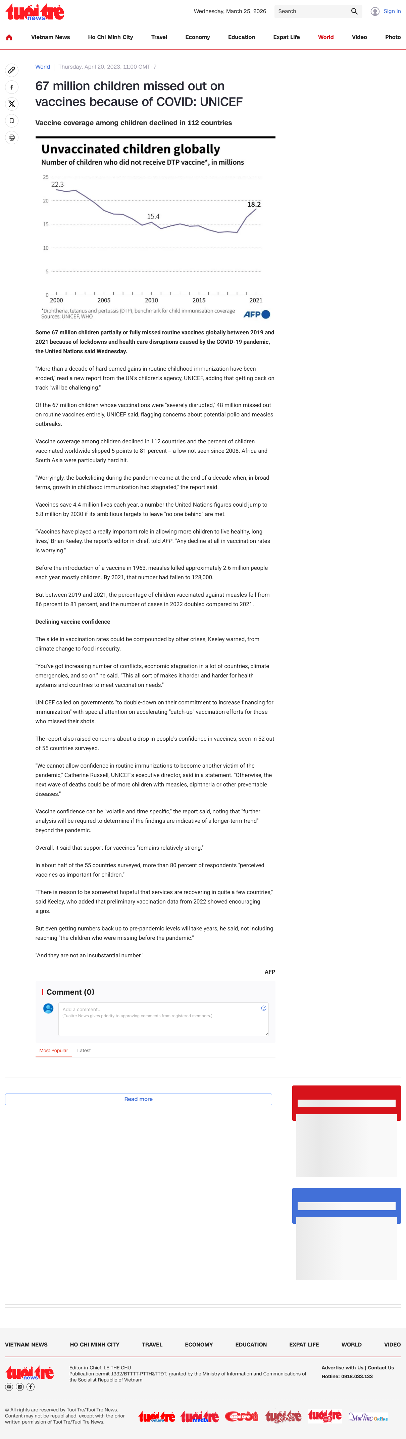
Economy (198, 37)
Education (241, 37)
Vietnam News (50, 37)
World (326, 37)
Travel (159, 37)
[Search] (318, 11)
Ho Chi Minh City (110, 37)
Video (359, 37)
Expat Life (286, 37)
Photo (393, 37)
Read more (138, 1099)
